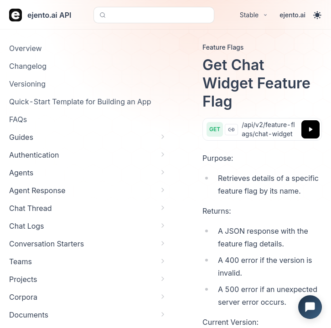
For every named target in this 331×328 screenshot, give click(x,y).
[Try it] (310, 129)
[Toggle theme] (317, 15)
